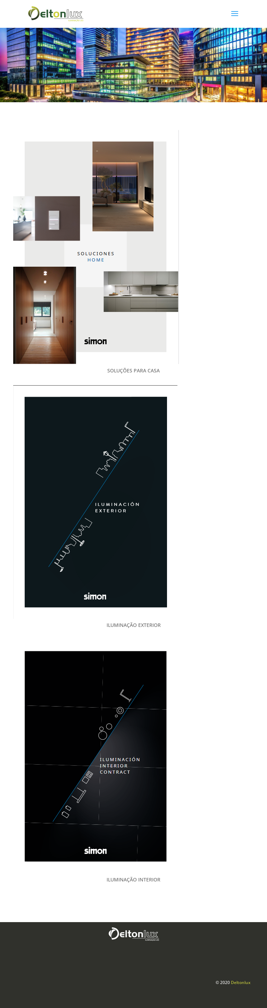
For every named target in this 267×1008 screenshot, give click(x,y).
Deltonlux (240, 982)
